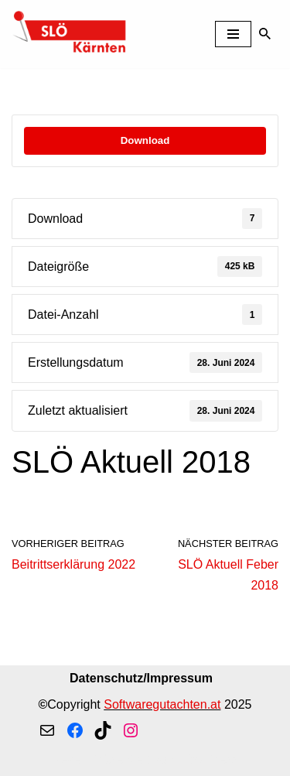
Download (145, 140)
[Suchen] (265, 33)
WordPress (207, 759)
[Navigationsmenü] (233, 34)
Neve (66, 759)
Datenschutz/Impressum (141, 678)
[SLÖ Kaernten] (69, 34)
